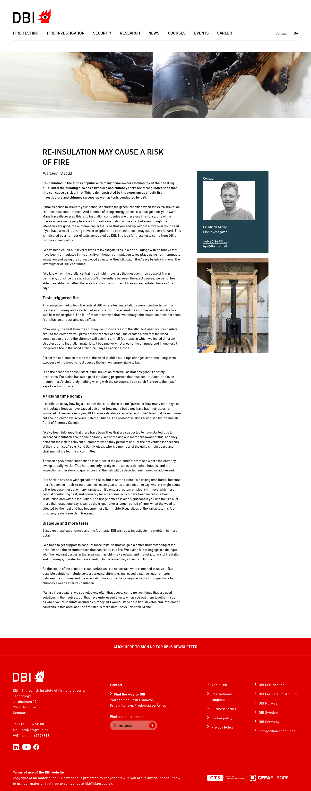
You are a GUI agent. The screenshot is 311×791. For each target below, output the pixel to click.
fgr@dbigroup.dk (215, 246)
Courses (177, 33)
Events (201, 33)
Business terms (223, 709)
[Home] (28, 676)
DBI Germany (269, 722)
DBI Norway (268, 703)
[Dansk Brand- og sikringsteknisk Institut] (32, 16)
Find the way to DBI (129, 694)
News (153, 33)
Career (224, 33)
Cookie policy (221, 718)
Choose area (123, 725)
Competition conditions (277, 731)
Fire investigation (66, 33)
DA (296, 33)
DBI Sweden (268, 712)
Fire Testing (25, 33)
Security (102, 33)
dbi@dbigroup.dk (34, 730)
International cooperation (221, 697)
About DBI (219, 685)
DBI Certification (272, 685)
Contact (282, 33)
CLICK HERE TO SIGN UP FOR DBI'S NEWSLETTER (156, 646)
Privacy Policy (222, 727)
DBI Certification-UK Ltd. (278, 694)
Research (130, 33)
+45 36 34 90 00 (215, 241)
